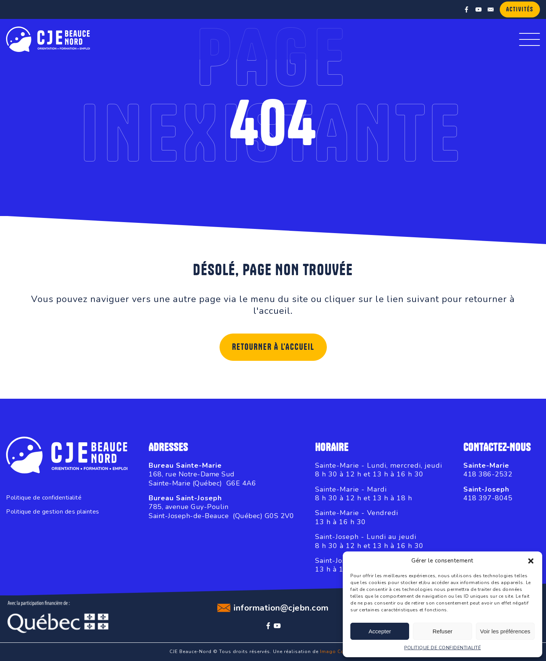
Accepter (380, 631)
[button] (531, 561)
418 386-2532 (487, 474)
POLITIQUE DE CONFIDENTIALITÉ (442, 648)
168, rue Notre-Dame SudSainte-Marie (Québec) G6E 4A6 (202, 478)
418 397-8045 (487, 498)
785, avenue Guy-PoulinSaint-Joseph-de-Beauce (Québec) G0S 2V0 (221, 511)
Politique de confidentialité (44, 498)
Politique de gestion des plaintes (52, 512)
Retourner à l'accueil (273, 347)
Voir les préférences (505, 631)
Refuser (443, 631)
